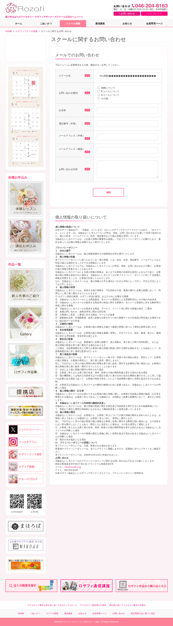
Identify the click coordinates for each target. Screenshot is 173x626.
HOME (8, 31)
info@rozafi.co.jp (73, 469)
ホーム (18, 23)
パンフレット (154, 13)
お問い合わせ (127, 13)
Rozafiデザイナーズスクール (69, 622)
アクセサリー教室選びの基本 (93, 605)
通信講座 (100, 23)
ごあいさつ (46, 23)
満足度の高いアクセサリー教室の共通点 (127, 605)
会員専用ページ (154, 23)
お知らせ (127, 23)
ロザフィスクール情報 (27, 31)
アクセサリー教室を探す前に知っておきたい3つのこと (52, 605)
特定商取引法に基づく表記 (143, 613)
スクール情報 (73, 23)
